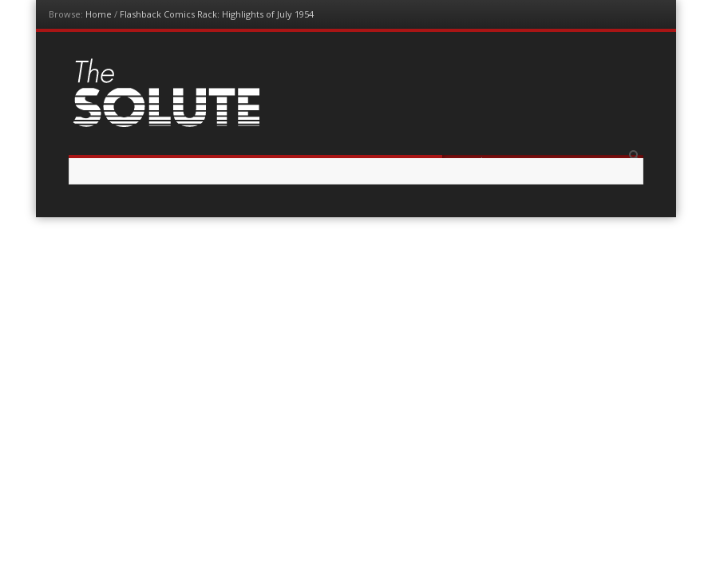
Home (98, 14)
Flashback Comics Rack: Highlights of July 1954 (217, 14)
